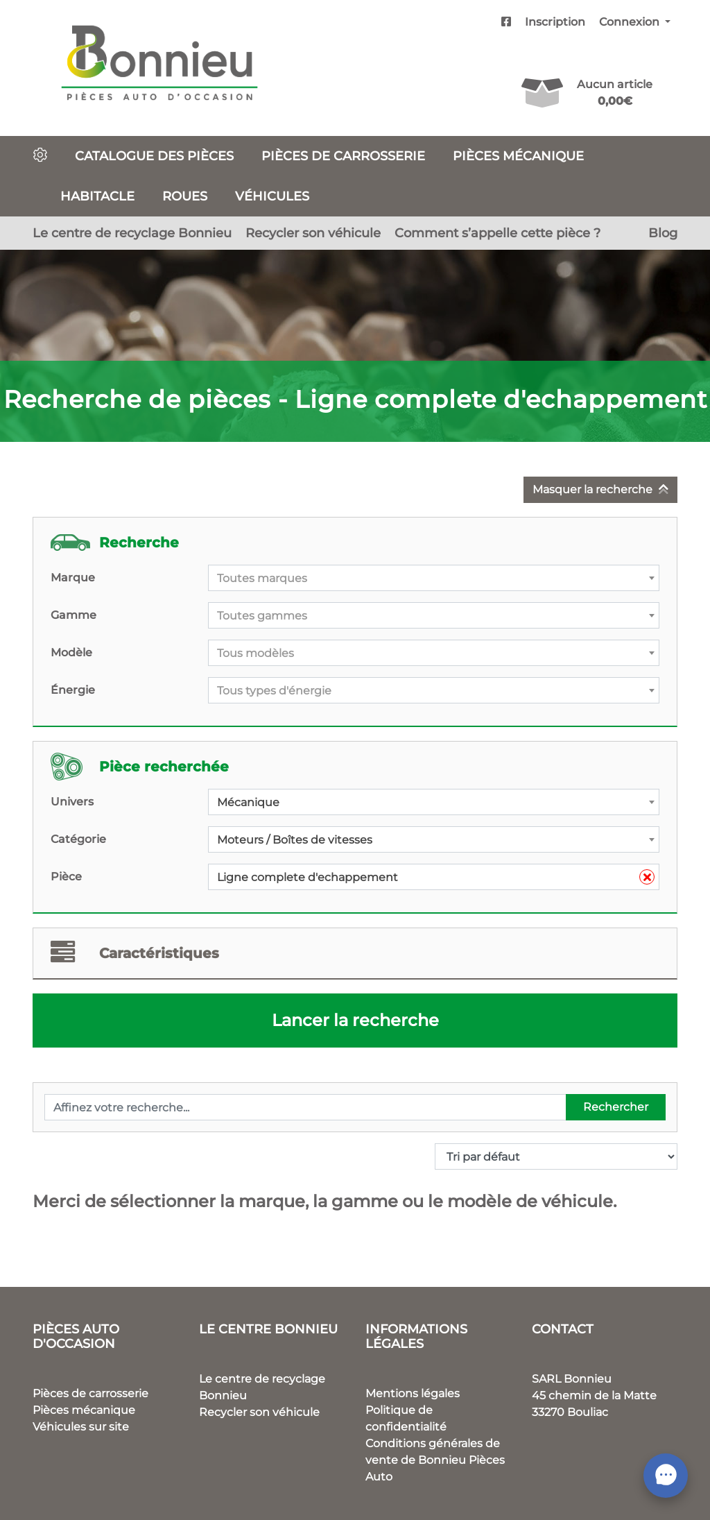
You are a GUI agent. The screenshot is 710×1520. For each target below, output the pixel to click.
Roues (184, 196)
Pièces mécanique (518, 155)
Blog (662, 232)
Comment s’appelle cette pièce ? (497, 232)
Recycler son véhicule (313, 232)
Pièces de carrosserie (343, 155)
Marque (73, 577)
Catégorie (78, 839)
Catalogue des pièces (154, 155)
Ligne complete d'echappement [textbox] (436, 877)
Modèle (71, 652)
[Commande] (556, 1156)
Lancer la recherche (355, 1020)
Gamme (73, 615)
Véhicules (272, 196)
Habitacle (97, 196)
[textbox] (434, 578)
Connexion (630, 21)
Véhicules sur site (81, 1426)
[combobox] (433, 578)
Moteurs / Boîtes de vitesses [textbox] (294, 839)
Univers (72, 801)
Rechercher (615, 1106)
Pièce (66, 876)
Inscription (555, 21)
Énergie (73, 690)
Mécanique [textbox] (248, 802)
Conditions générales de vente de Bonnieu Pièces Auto (435, 1460)
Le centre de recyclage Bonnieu (132, 232)
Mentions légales (412, 1393)
